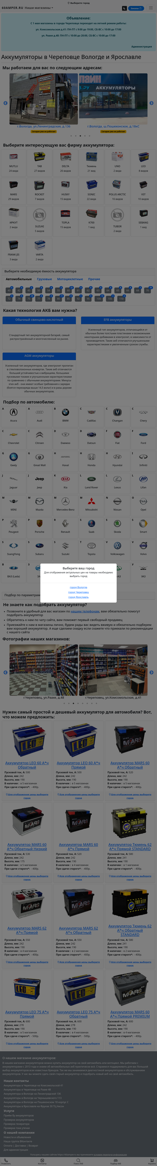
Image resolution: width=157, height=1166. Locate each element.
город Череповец (78, 592)
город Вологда (78, 587)
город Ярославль (78, 597)
